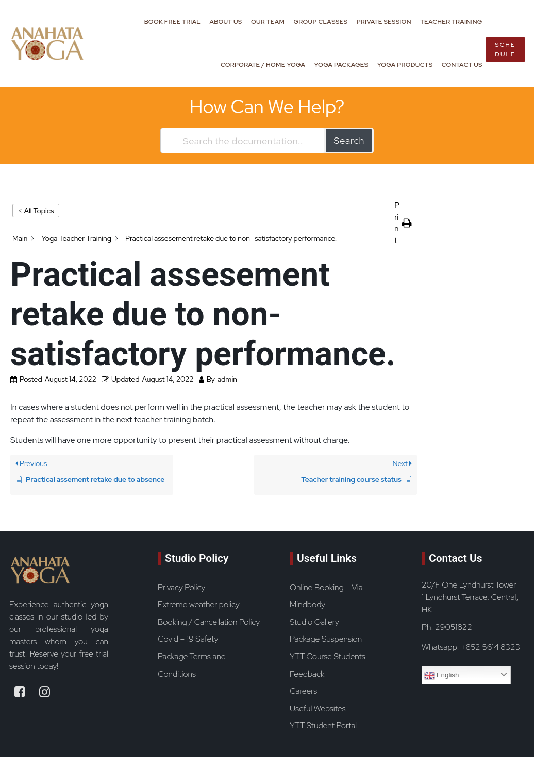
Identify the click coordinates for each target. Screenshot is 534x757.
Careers (303, 690)
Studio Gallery (314, 621)
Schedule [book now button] (505, 49)
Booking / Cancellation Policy (209, 621)
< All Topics (36, 210)
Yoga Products (405, 65)
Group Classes (321, 22)
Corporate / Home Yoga (263, 65)
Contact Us (462, 65)
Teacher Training (451, 22)
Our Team (268, 22)
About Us (225, 22)
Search (348, 140)
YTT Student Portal (323, 725)
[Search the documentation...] (243, 140)
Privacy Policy (181, 587)
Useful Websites (317, 708)
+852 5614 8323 (490, 647)
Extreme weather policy (199, 604)
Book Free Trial (172, 22)
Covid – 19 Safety (188, 638)
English (441, 675)
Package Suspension (326, 638)
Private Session (384, 22)
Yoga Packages (341, 65)
